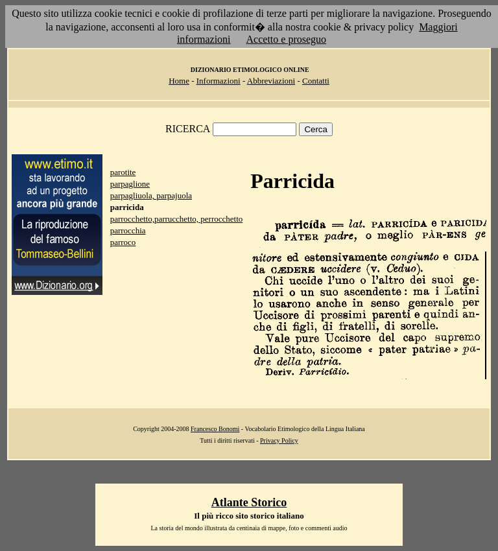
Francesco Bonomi (215, 428)
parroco (123, 242)
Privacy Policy (279, 440)
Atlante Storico (249, 502)
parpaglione (130, 184)
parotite (123, 172)
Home (179, 81)
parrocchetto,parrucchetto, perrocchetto (176, 219)
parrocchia (128, 230)
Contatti (315, 81)
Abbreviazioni (271, 81)
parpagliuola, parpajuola (151, 195)
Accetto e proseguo (286, 39)
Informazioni (218, 81)
